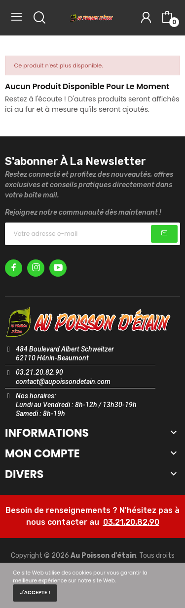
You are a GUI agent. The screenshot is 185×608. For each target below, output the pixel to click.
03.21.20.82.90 (131, 522)
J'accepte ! (35, 592)
